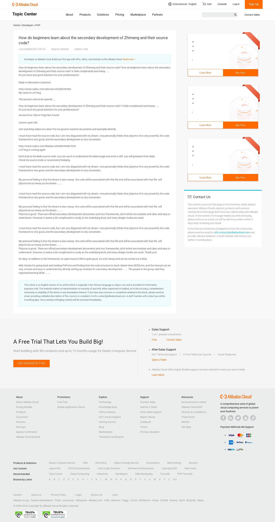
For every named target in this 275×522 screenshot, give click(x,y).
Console (222, 4)
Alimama (116, 500)
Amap (155, 500)
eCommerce (153, 462)
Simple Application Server (71, 407)
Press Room (188, 417)
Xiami (182, 500)
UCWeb (164, 500)
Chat (154, 339)
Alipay (200, 500)
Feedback (145, 422)
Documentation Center (194, 402)
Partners (157, 14)
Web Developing (144, 473)
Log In (236, 4)
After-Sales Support (151, 412)
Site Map (186, 427)
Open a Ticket (159, 359)
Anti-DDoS (100, 462)
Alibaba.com (95, 500)
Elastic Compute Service (62, 462)
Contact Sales (252, 14)
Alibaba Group (21, 500)
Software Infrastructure (141, 468)
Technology (105, 402)
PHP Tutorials (184, 473)
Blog (101, 427)
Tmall (57, 500)
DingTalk (191, 500)
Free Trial (62, 402)
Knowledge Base (108, 407)
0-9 (175, 479)
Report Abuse (147, 417)
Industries (102, 473)
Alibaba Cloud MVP (192, 407)
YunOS (134, 500)
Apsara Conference (26, 431)
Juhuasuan (68, 500)
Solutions (103, 14)
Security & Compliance (194, 412)
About (69, 14)
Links (115, 494)
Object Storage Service (126, 462)
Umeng (173, 500)
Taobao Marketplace (42, 500)
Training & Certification (111, 436)
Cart (207, 4)
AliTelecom (145, 500)
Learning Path (169, 468)
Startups (21, 427)
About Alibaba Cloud (27, 402)
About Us (36, 494)
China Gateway (107, 412)
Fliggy (125, 500)
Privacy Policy (58, 494)
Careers (17, 494)
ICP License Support (110, 417)
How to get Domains (109, 468)
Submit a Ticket (148, 407)
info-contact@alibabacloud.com (232, 232)
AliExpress (81, 500)
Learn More (205, 72)
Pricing (119, 14)
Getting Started (107, 422)
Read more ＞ (129, 59)
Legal (78, 494)
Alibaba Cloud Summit (28, 436)
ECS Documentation (79, 468)
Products (85, 14)
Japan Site (54, 468)
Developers (122, 473)
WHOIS (185, 422)
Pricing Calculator (150, 431)
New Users (190, 468)
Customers (22, 417)
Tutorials (165, 473)
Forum (143, 427)
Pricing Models (24, 407)
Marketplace (138, 14)
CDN (85, 462)
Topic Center (55, 473)
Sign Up (254, 4)
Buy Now (240, 72)
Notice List (97, 494)
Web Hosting (174, 462)
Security (193, 462)
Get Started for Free (31, 363)
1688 (106, 500)
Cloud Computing (79, 473)
